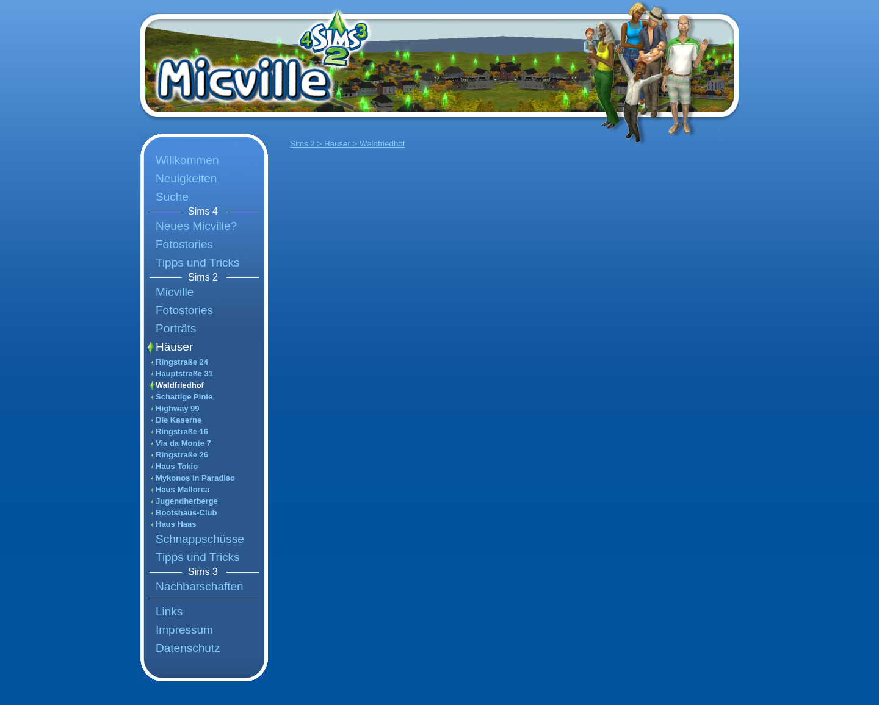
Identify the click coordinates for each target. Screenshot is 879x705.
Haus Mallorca (182, 489)
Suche (172, 196)
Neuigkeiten (186, 178)
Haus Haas (176, 524)
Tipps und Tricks (198, 262)
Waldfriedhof (180, 385)
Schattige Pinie (184, 396)
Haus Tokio (177, 466)
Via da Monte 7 (183, 443)
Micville (175, 291)
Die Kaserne (178, 419)
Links (169, 611)
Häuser (174, 346)
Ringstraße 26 (182, 454)
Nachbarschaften (200, 586)
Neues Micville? (196, 226)
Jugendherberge (187, 501)
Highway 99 (178, 408)
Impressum (184, 629)
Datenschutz (188, 648)
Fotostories (184, 244)
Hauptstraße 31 (184, 373)
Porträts (176, 328)
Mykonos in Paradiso (195, 477)
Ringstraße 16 (182, 431)
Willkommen (187, 160)
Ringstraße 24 (182, 362)
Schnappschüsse (200, 538)
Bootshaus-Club (186, 512)
